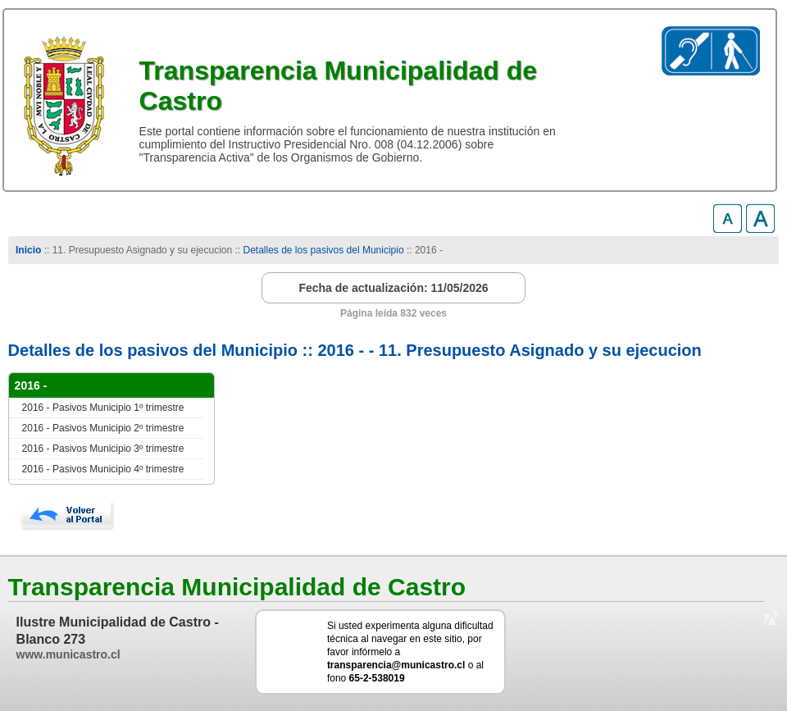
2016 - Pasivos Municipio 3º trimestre (103, 448)
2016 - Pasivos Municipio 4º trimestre (103, 469)
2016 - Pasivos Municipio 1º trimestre (103, 407)
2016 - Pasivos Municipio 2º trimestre (103, 428)
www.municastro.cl (68, 654)
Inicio (28, 250)
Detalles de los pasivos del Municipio (323, 250)
